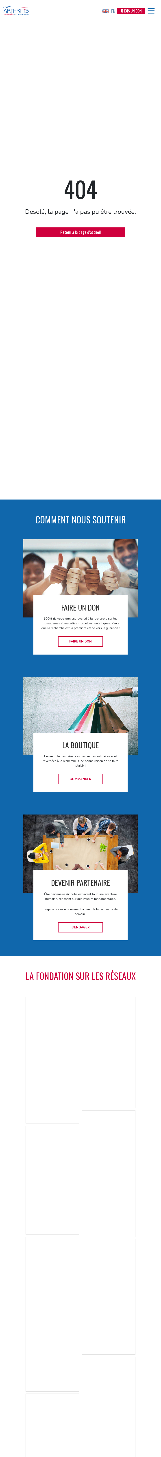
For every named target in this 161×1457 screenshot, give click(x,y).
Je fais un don (131, 11)
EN (108, 11)
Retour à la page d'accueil (80, 232)
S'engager (81, 927)
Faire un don (80, 641)
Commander (80, 779)
